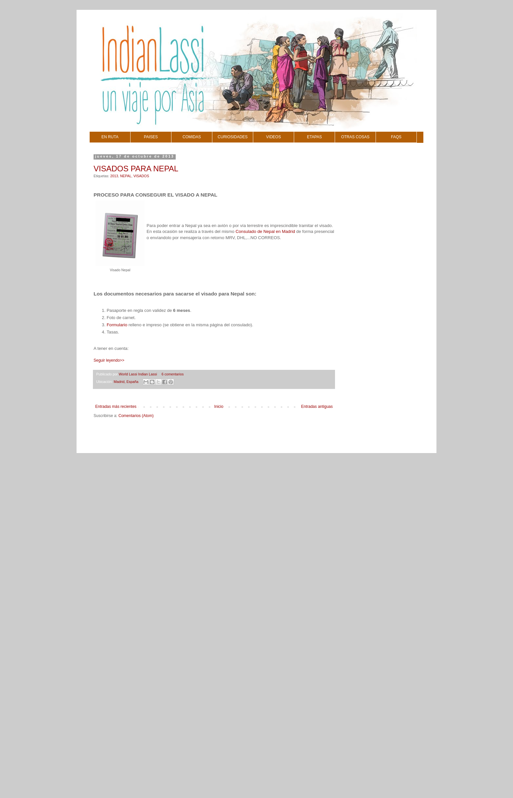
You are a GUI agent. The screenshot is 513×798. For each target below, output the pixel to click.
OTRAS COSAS (355, 137)
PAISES (151, 137)
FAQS (396, 137)
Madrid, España (126, 382)
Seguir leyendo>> (109, 360)
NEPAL (126, 176)
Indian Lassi (148, 374)
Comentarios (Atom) (135, 415)
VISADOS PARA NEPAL (136, 168)
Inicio (218, 406)
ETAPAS (314, 137)
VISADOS (141, 176)
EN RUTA (109, 137)
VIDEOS (273, 137)
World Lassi (128, 374)
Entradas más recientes (115, 406)
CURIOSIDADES (232, 137)
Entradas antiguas (317, 406)
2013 (114, 176)
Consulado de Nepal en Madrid (265, 231)
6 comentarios (173, 374)
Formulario (117, 324)
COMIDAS (192, 137)
